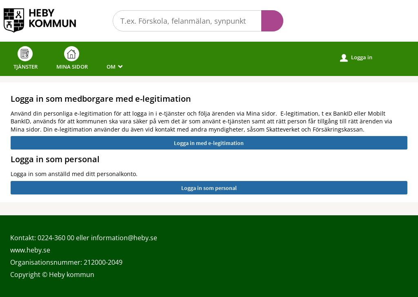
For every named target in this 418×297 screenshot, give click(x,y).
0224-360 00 (56, 237)
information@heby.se (124, 237)
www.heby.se (30, 250)
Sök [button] (272, 20)
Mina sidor (72, 58)
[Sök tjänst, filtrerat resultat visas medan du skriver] (198, 20)
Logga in (356, 58)
